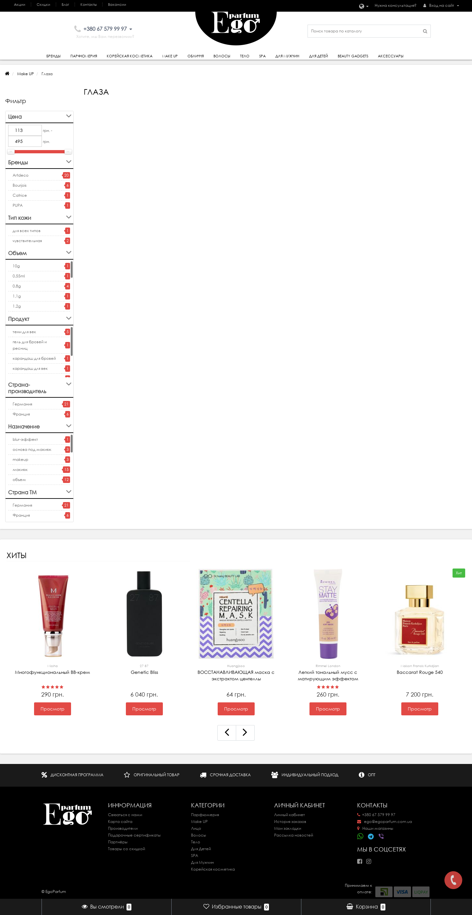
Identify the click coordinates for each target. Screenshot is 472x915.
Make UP (25, 73)
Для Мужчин (287, 56)
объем (19, 479)
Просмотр (53, 709)
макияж (20, 469)
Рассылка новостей (293, 835)
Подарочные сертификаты (134, 835)
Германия (22, 404)
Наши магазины (375, 828)
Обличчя (196, 56)
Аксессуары (391, 56)
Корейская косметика (129, 56)
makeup (20, 459)
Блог (65, 4)
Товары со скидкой (126, 848)
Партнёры (117, 842)
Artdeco (21, 175)
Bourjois (20, 185)
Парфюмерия (83, 56)
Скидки (43, 4)
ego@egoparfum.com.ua (384, 821)
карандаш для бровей (34, 358)
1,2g (17, 306)
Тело (244, 56)
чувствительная (27, 240)
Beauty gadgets (353, 56)
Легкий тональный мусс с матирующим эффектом (327, 672)
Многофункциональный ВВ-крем (52, 669)
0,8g (17, 286)
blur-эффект (25, 439)
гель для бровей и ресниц (30, 345)
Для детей (318, 56)
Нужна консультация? (396, 5)
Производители (123, 828)
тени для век (24, 331)
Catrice (20, 195)
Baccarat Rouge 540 (419, 669)
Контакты (88, 4)
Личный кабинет (289, 814)
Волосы (221, 56)
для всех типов (27, 230)
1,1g (17, 296)
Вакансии (117, 4)
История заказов (290, 821)
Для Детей (201, 848)
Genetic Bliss (144, 669)
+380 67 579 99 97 (376, 814)
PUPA (18, 205)
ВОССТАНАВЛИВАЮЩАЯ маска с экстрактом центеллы (236, 672)
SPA (262, 56)
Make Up (170, 56)
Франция (21, 414)
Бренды (53, 56)
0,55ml (19, 276)
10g (16, 266)
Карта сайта (120, 821)
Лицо (196, 828)
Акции (19, 4)
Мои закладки (287, 828)
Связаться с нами (125, 814)
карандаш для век (30, 368)
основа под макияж (32, 449)
